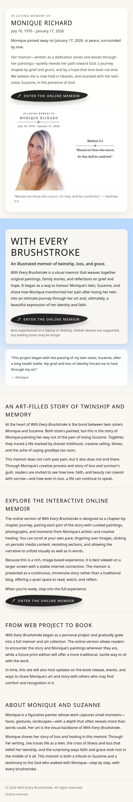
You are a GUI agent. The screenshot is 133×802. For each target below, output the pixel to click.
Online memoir (16, 794)
